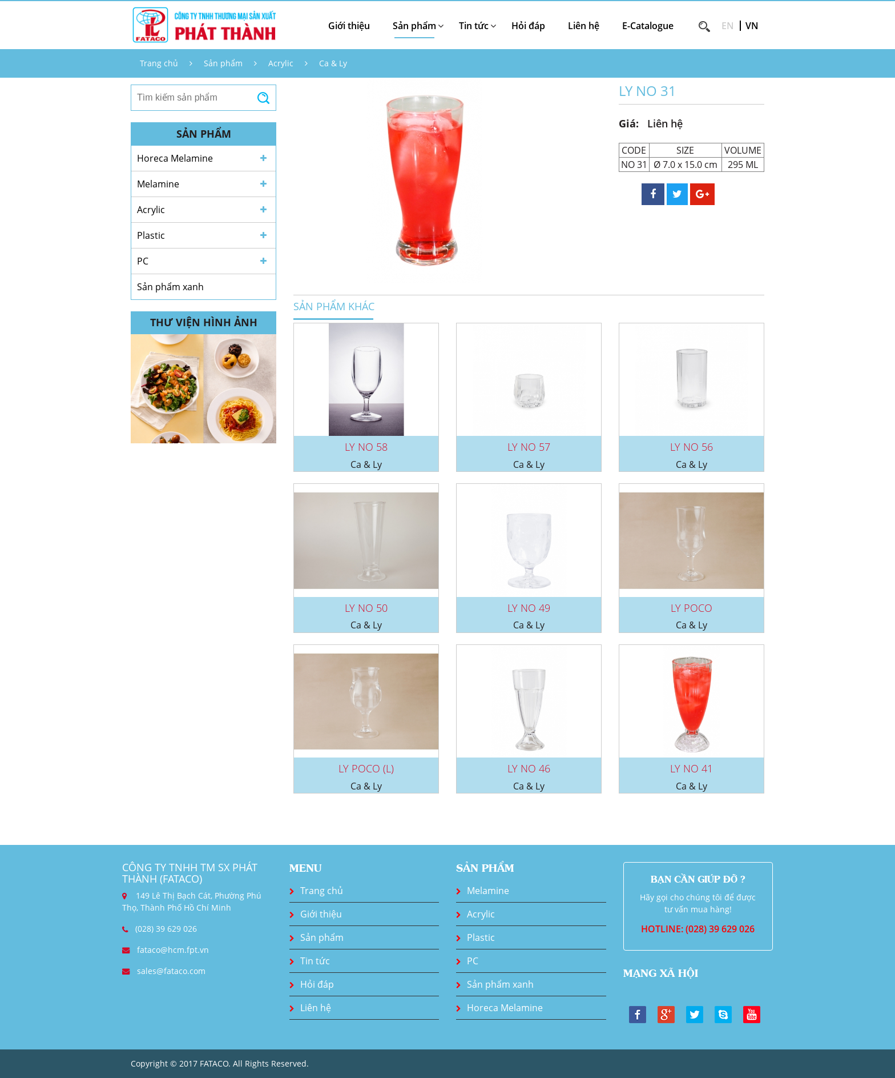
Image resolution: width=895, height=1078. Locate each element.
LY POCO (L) (366, 768)
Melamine (158, 184)
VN (752, 25)
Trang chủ (159, 63)
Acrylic (280, 63)
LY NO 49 (528, 608)
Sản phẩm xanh (170, 286)
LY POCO (691, 608)
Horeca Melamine (175, 158)
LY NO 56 (691, 447)
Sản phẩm (223, 63)
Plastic (151, 235)
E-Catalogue (648, 25)
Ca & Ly (333, 63)
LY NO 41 (691, 768)
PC (142, 261)
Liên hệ (583, 25)
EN (727, 25)
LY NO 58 (366, 447)
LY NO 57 (528, 447)
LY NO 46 (528, 768)
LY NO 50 (366, 608)
